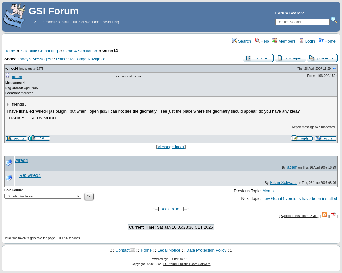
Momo (268, 191)
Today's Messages (34, 59)
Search (241, 41)
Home (327, 41)
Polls (60, 59)
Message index (171, 146)
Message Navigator (87, 59)
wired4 (11, 68)
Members (283, 41)
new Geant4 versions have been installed (299, 198)
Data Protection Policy (206, 250)
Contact (123, 250)
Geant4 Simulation (80, 51)
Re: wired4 (30, 175)
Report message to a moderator (313, 127)
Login (307, 41)
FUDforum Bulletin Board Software (186, 264)
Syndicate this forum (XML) (299, 216)
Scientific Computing (39, 51)
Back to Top (170, 209)
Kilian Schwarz (283, 182)
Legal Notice (169, 250)
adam (17, 76)
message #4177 (31, 68)
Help (262, 41)
